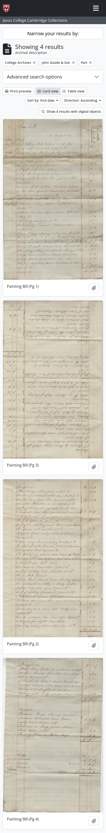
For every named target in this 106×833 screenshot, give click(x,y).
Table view (73, 91)
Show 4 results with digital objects (71, 111)
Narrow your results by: (53, 33)
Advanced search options (34, 77)
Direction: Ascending (81, 100)
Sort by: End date (41, 100)
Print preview (18, 91)
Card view (47, 91)
